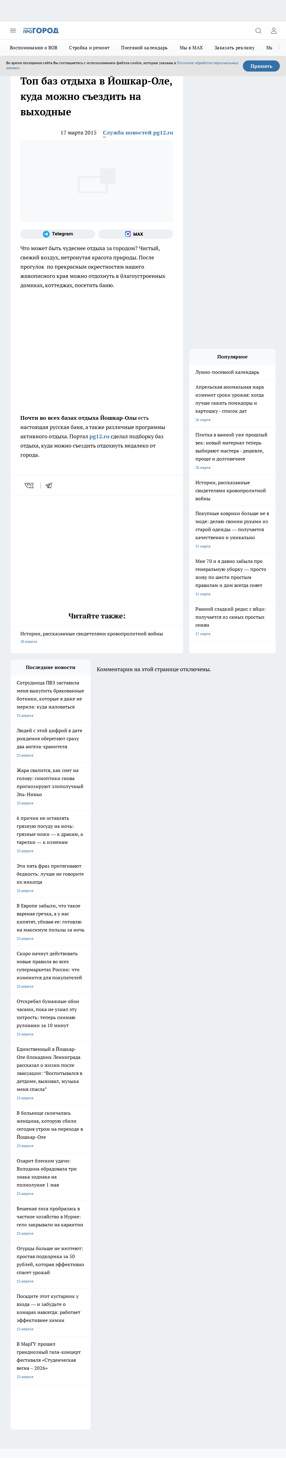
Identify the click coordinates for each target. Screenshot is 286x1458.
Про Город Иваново (80, 1162)
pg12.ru (99, 436)
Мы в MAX (191, 48)
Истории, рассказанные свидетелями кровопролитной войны (96, 638)
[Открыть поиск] (258, 30)
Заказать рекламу (234, 48)
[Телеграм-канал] (57, 234)
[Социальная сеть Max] (135, 234)
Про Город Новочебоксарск (87, 1154)
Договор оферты (24, 1208)
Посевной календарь (144, 48)
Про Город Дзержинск (82, 1177)
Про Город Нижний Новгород (36, 1177)
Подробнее (45, 1347)
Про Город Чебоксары (29, 1154)
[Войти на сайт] (274, 30)
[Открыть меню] (13, 30)
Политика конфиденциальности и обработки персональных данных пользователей (82, 1357)
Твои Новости (128, 1162)
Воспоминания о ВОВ (33, 48)
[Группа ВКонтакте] (175, 1164)
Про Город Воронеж (27, 1162)
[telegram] (51, 485)
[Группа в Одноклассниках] (190, 1164)
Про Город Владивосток (136, 1177)
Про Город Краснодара (30, 1185)
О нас (15, 1222)
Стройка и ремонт (89, 48)
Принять (261, 66)
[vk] (29, 485)
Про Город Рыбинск (80, 1170)
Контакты (74, 1222)
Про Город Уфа (129, 1170)
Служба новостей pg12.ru (138, 132)
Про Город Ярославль (135, 1154)
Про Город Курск (24, 1170)
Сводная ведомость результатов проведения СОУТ (142, 1228)
